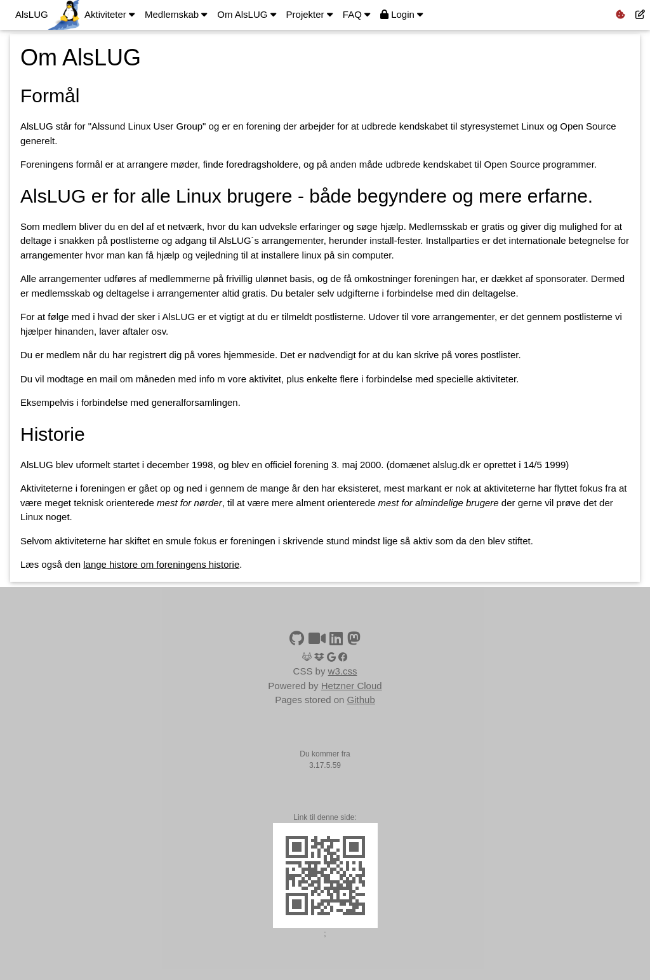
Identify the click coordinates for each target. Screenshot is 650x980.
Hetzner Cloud (351, 685)
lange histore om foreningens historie (161, 564)
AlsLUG (31, 14)
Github (361, 699)
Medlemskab (176, 14)
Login (401, 14)
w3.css (342, 671)
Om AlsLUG (246, 14)
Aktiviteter (109, 14)
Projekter (309, 14)
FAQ (356, 14)
